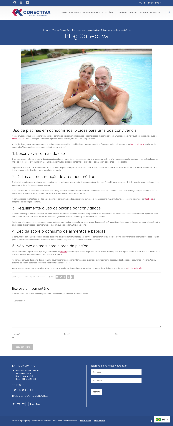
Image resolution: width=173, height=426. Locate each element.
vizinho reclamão (134, 268)
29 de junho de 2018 (21, 277)
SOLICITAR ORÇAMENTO (149, 12)
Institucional (85, 421)
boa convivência (137, 144)
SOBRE (64, 12)
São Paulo (148, 199)
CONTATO (133, 12)
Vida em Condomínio (39, 277)
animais (63, 251)
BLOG (104, 12)
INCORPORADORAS (91, 12)
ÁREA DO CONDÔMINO (118, 12)
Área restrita (99, 421)
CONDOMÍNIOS (75, 12)
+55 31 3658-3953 (22, 389)
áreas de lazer (18, 139)
